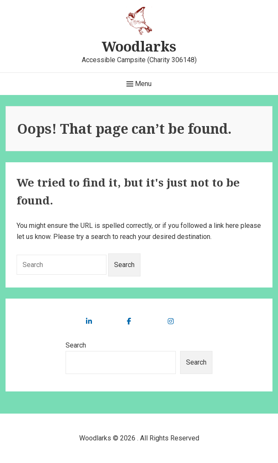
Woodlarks (139, 46)
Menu (139, 83)
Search (76, 345)
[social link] (89, 321)
